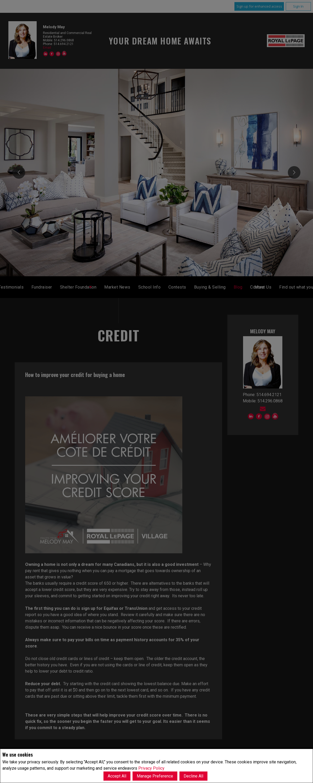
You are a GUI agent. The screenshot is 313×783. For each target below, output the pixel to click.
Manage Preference (155, 776)
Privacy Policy (151, 768)
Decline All (193, 776)
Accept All (117, 776)
